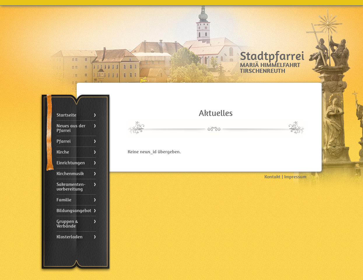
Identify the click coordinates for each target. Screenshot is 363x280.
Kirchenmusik (70, 173)
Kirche (63, 152)
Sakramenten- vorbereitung (71, 186)
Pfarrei (64, 141)
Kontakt (272, 176)
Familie (64, 200)
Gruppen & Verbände (67, 223)
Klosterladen (70, 237)
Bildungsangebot (74, 210)
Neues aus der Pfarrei (71, 128)
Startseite (66, 115)
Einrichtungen (71, 163)
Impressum (295, 176)
